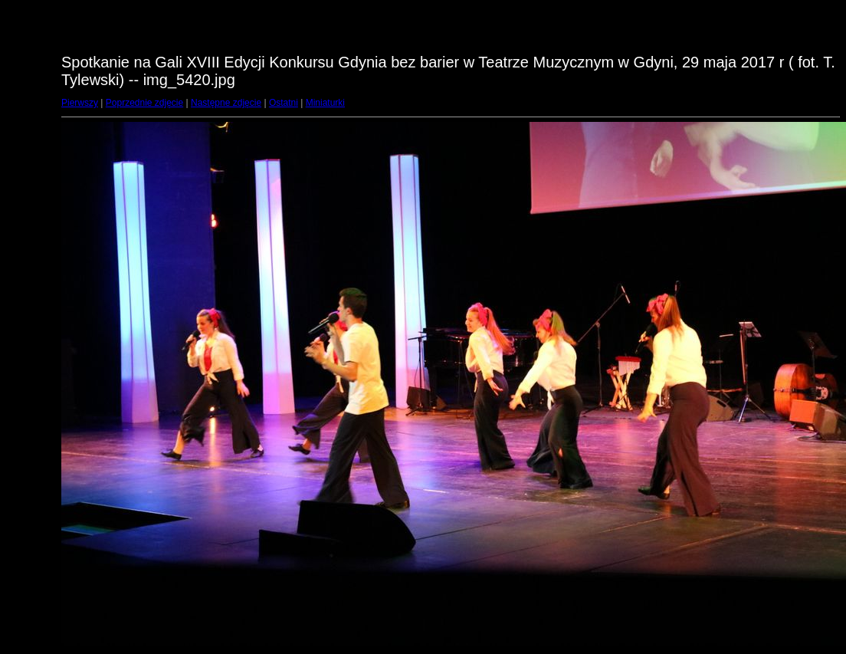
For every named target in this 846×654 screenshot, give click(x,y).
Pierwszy (79, 102)
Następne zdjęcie (226, 102)
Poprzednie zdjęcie (144, 102)
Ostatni (283, 102)
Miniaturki (325, 102)
